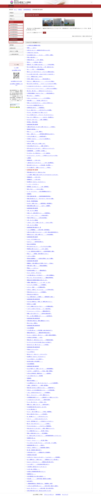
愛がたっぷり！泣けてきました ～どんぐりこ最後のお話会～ (41, 71)
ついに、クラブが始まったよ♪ (33, 239)
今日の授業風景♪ (30, 363)
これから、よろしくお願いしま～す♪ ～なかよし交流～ (40, 222)
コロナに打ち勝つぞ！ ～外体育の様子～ (37, 136)
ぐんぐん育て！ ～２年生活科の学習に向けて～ (38, 464)
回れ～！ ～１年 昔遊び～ (35, 131)
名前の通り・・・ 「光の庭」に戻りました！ (37, 100)
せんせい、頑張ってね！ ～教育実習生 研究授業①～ (40, 203)
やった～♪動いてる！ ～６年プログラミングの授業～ (39, 110)
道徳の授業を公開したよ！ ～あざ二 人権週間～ (39, 205)
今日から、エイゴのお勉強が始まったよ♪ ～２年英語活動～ (41, 390)
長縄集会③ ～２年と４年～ (34, 160)
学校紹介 (12, 12)
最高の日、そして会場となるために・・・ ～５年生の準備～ (41, 64)
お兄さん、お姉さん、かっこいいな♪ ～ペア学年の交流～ (40, 289)
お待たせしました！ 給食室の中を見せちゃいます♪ (38, 50)
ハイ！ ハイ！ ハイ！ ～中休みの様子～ (38, 215)
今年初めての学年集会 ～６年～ (35, 337)
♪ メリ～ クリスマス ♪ (33, 184)
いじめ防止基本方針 (14, 54)
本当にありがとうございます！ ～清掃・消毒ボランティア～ (41, 428)
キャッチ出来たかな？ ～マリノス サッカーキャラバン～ (40, 114)
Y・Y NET (16, 67)
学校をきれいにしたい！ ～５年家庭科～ (37, 292)
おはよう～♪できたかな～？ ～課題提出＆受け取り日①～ (40, 462)
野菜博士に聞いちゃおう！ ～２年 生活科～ (38, 248)
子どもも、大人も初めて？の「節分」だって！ (37, 112)
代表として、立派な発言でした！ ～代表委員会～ (39, 213)
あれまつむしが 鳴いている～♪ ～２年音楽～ (38, 344)
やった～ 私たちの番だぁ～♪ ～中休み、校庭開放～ (39, 411)
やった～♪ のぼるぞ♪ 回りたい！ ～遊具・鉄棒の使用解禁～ (42, 335)
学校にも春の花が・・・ (32, 57)
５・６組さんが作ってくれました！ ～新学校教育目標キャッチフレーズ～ (44, 435)
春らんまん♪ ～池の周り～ (33, 95)
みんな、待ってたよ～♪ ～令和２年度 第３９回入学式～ (40, 488)
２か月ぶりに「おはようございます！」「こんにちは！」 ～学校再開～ (43, 457)
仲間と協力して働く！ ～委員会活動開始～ (37, 265)
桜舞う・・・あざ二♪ (31, 47)
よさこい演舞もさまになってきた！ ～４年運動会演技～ (40, 306)
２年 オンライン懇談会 (32, 220)
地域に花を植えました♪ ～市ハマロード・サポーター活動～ (40, 198)
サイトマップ (65, 494)
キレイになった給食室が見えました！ (35, 105)
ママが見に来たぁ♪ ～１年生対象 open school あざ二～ (40, 330)
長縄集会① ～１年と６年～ (34, 179)
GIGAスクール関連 (14, 51)
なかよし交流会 (30, 141)
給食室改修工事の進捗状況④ (33, 318)
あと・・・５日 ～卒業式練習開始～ (36, 69)
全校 (44, 32)
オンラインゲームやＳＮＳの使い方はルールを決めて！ (39, 342)
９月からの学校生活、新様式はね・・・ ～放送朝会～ (39, 373)
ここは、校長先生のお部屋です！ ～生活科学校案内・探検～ (41, 251)
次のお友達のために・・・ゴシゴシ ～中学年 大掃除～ (40, 55)
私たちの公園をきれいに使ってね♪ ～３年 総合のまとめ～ (40, 67)
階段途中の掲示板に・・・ (33, 129)
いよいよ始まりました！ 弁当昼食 (35, 375)
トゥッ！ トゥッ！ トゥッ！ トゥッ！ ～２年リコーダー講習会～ (42, 88)
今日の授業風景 (30, 327)
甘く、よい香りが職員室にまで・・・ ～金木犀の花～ (40, 316)
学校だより (12, 18)
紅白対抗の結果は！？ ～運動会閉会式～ (37, 270)
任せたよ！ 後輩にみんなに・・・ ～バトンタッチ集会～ (41, 81)
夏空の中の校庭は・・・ (32, 380)
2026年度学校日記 (14, 24)
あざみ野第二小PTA (16, 70)
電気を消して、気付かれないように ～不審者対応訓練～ (40, 339)
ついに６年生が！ (31, 351)
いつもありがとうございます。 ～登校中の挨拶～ (39, 399)
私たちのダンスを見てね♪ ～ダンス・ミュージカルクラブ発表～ (42, 83)
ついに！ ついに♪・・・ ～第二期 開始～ (37, 440)
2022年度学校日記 (14, 34)
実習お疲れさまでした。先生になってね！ (36, 172)
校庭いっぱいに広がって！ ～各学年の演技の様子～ (39, 313)
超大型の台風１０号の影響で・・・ (35, 361)
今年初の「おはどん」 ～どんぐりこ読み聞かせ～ (39, 138)
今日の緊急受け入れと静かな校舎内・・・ (36, 476)
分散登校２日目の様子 (32, 454)
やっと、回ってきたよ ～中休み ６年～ (37, 402)
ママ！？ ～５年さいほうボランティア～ (37, 418)
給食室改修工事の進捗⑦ (32, 236)
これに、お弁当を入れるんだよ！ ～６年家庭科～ (39, 392)
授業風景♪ (29, 193)
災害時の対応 (13, 48)
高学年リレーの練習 (31, 304)
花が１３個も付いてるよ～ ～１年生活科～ (37, 414)
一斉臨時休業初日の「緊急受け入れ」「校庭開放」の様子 (40, 483)
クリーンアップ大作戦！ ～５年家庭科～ (37, 284)
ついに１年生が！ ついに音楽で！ (35, 359)
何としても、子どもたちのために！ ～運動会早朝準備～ (40, 277)
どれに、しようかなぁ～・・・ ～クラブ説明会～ (39, 98)
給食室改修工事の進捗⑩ (32, 124)
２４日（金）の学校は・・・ (33, 469)
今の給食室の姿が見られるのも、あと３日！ (37, 406)
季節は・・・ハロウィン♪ (32, 268)
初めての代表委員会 (31, 244)
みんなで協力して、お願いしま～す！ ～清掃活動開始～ (40, 368)
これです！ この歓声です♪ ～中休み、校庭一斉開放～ (40, 371)
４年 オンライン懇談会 (32, 210)
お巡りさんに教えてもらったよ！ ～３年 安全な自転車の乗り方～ (42, 232)
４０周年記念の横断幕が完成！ (34, 45)
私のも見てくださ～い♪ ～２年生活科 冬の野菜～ (40, 165)
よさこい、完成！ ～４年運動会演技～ (36, 287)
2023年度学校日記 (14, 31)
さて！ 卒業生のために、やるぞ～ (35, 76)
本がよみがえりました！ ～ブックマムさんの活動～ (39, 246)
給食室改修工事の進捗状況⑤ (33, 299)
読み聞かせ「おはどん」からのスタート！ (36, 181)
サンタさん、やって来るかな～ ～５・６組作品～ (39, 153)
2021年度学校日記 (14, 36)
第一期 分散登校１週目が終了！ (34, 450)
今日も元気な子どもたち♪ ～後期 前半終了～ (38, 145)
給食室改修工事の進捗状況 (33, 366)
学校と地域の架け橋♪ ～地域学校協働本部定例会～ (39, 196)
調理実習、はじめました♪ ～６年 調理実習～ (38, 186)
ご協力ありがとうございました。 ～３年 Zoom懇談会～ (40, 162)
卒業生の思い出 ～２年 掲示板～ (35, 59)
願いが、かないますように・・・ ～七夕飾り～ (39, 423)
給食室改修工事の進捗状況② (33, 347)
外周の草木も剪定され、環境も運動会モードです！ (38, 320)
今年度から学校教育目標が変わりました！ (36, 471)
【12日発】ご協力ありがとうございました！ (37, 466)
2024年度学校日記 (14, 29)
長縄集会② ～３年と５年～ (34, 177)
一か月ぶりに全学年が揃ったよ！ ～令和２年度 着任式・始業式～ (42, 485)
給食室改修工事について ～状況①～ (36, 445)
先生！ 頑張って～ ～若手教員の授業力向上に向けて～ (41, 134)
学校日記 (20, 9)
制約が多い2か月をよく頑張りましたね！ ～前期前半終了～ (41, 387)
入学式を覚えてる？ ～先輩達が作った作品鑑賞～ (39, 452)
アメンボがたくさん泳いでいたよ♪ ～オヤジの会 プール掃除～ (42, 442)
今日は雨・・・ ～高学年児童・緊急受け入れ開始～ (39, 478)
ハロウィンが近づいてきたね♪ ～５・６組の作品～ (39, 308)
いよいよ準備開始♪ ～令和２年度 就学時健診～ (38, 229)
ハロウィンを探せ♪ (31, 256)
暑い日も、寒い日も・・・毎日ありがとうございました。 (40, 90)
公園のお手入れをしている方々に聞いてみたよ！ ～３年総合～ (41, 126)
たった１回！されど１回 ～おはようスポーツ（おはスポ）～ (41, 74)
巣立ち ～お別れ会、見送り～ (35, 62)
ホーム (11, 6)
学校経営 (12, 15)
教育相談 (12, 45)
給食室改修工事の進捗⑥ (32, 260)
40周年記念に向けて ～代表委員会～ (36, 107)
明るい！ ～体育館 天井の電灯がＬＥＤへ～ (38, 253)
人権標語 (29, 157)
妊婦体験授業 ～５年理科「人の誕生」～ (37, 150)
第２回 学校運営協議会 (32, 201)
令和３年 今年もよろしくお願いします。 (36, 143)
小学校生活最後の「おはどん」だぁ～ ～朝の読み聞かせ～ (41, 93)
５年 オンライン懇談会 (32, 225)
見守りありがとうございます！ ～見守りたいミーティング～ (41, 148)
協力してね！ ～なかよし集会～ (35, 189)
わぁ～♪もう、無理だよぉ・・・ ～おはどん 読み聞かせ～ (40, 117)
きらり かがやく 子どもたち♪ (34, 272)
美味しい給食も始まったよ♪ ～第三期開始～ (37, 433)
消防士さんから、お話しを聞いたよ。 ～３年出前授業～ (40, 234)
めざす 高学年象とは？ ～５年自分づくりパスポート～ (40, 421)
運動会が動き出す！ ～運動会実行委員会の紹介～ (39, 332)
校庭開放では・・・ (31, 474)
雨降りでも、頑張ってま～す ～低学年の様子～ (38, 404)
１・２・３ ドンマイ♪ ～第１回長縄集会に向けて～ (39, 191)
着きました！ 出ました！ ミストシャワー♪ (37, 354)
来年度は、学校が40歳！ (32, 122)
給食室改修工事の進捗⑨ (32, 208)
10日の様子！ (30, 481)
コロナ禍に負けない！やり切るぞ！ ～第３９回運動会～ (41, 275)
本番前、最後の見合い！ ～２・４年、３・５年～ (39, 282)
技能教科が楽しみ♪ (31, 438)
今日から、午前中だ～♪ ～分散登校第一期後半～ (38, 447)
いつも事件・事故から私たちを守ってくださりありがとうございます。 (42, 174)
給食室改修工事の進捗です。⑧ (34, 227)
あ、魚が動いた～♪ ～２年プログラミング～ (37, 416)
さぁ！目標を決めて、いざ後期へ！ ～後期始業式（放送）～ (41, 296)
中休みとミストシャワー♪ (32, 349)
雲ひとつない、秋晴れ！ (32, 323)
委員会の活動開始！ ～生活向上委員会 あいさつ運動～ (40, 258)
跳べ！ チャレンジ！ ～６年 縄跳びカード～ (38, 395)
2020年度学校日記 (27, 9)
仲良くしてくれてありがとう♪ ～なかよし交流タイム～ (40, 102)
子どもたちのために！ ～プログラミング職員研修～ (39, 426)
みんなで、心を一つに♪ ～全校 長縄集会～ (37, 119)
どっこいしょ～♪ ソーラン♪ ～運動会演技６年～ (39, 311)
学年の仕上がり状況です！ (33, 294)
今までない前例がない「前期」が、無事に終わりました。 (40, 301)
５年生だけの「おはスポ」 (33, 52)
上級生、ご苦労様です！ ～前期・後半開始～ (38, 385)
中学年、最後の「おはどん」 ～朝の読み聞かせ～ (39, 78)
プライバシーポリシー (49, 494)
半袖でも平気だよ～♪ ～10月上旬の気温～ (37, 217)
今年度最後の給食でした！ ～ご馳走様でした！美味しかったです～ (42, 397)
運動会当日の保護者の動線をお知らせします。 (37, 280)
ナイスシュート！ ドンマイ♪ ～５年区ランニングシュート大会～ (42, 155)
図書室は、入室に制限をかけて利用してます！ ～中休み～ (40, 263)
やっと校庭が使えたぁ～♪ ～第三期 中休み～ (38, 430)
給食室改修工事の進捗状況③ (33, 325)
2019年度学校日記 (14, 42)
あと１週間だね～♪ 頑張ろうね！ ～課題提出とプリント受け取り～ (43, 459)
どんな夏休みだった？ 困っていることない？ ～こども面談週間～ (42, 383)
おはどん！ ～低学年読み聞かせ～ (35, 241)
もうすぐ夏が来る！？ (32, 409)
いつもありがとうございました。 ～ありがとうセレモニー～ (41, 86)
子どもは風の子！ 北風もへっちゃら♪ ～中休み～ (39, 167)
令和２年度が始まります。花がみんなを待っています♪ (39, 490)
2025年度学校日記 (14, 27)
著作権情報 (58, 494)
